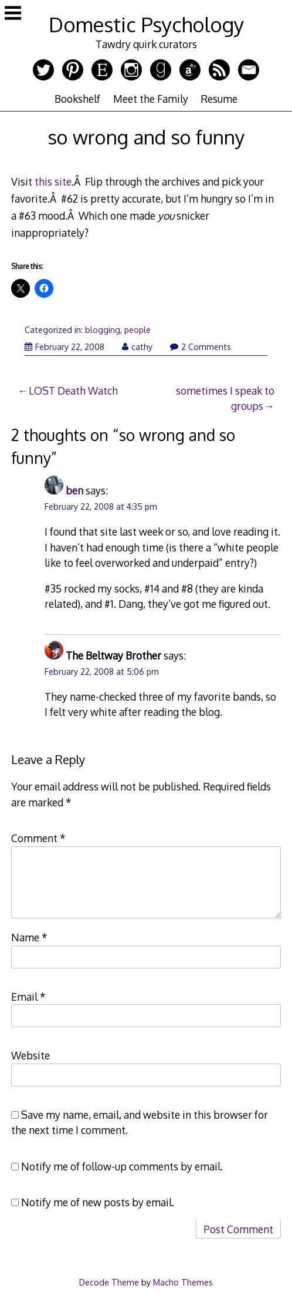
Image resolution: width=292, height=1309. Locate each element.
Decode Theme (109, 1282)
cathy (137, 347)
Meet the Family (150, 98)
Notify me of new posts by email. (97, 1202)
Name (29, 937)
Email (28, 996)
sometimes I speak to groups (225, 398)
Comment (38, 838)
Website (30, 1055)
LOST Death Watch (73, 390)
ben (74, 490)
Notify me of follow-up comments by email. (122, 1166)
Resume (219, 98)
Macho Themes (183, 1282)
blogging (102, 330)
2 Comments (200, 347)
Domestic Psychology (146, 24)
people (137, 330)
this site (53, 181)
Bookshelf (77, 98)
